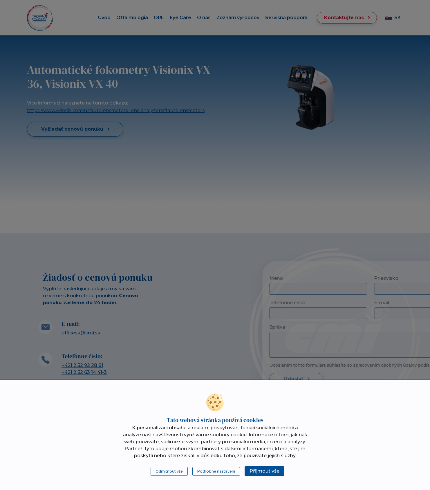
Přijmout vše (264, 471)
